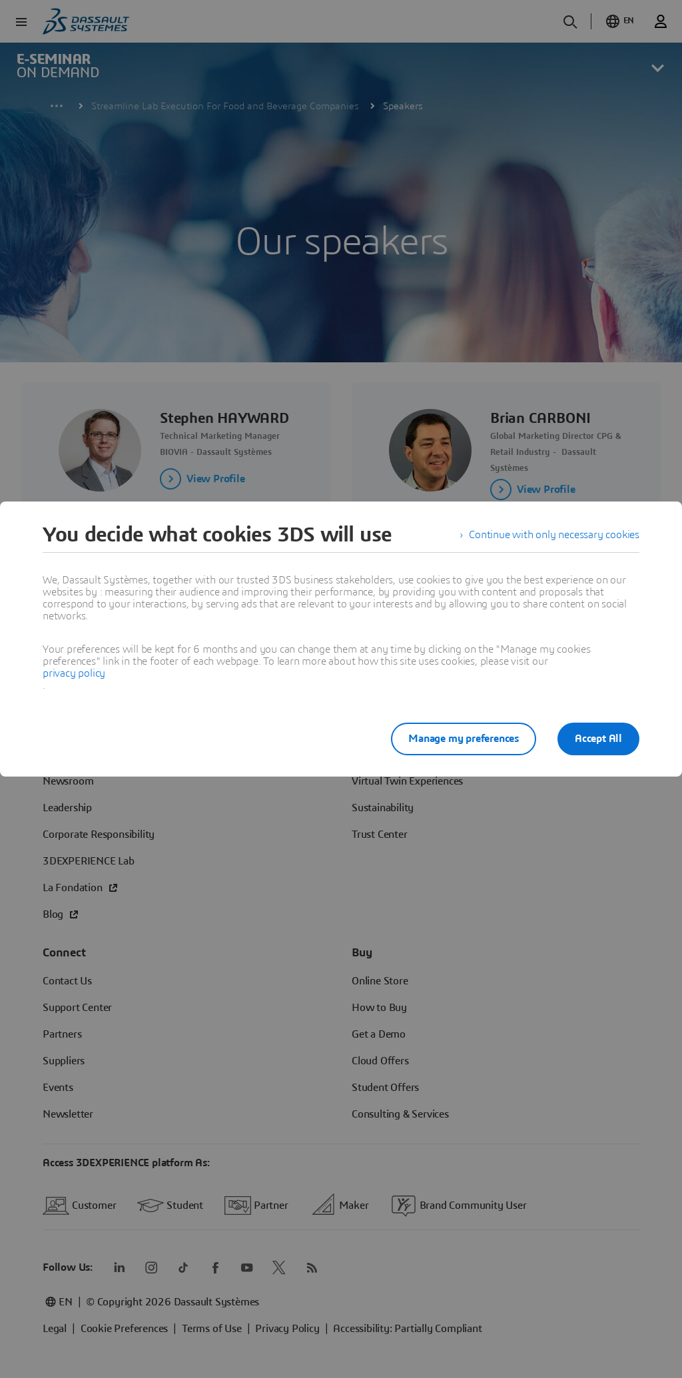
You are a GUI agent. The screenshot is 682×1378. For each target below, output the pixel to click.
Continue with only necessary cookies (554, 534)
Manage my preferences (463, 738)
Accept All (598, 738)
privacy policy (74, 673)
